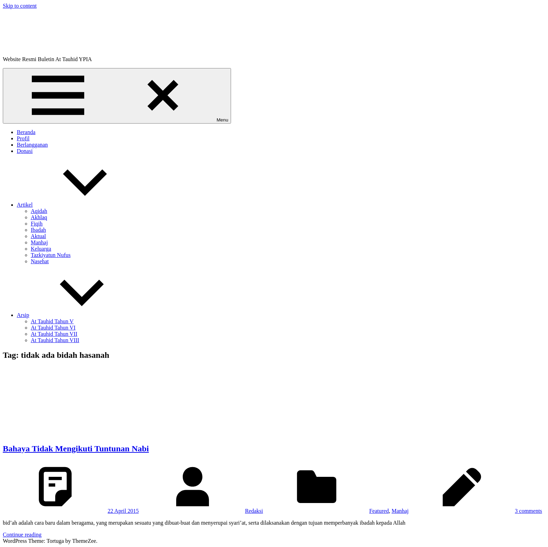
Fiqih (37, 224)
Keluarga (41, 249)
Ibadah (38, 230)
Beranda (26, 132)
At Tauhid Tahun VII (54, 334)
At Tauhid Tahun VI (53, 328)
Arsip (75, 315)
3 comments (528, 511)
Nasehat (40, 261)
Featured (379, 511)
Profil (23, 138)
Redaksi (254, 511)
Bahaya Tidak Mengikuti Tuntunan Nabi (76, 448)
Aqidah (39, 211)
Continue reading (22, 535)
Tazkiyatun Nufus (51, 255)
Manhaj (39, 242)
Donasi (25, 151)
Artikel (77, 205)
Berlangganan (32, 145)
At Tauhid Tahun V (52, 321)
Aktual (38, 236)
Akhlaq (39, 217)
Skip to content (20, 6)
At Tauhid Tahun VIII (55, 340)
